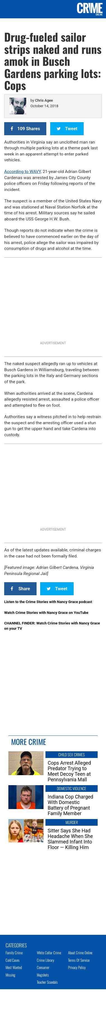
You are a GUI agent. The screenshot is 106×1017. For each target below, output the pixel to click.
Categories (16, 945)
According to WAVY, (23, 171)
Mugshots (43, 975)
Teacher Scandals (47, 982)
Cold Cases (13, 960)
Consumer (43, 967)
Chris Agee (44, 100)
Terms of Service (79, 960)
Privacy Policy (77, 967)
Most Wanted (14, 967)
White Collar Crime (49, 952)
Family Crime (14, 952)
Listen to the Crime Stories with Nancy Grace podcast (48, 602)
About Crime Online (80, 952)
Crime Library (45, 960)
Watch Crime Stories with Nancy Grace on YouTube (46, 613)
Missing (10, 975)
